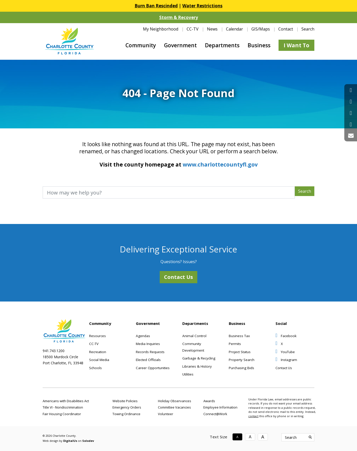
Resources (97, 336)
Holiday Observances (174, 401)
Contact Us (178, 277)
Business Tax (239, 336)
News (212, 29)
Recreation (97, 352)
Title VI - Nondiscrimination (63, 407)
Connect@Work (215, 414)
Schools (95, 368)
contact (253, 416)
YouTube (285, 352)
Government (180, 45)
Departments (222, 45)
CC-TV (193, 29)
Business (259, 45)
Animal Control (194, 336)
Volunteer (165, 414)
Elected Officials (148, 359)
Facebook (286, 336)
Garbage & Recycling (198, 358)
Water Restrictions (202, 6)
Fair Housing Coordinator (62, 414)
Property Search (241, 359)
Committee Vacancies (174, 407)
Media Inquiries (148, 343)
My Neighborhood (160, 29)
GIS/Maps (260, 29)
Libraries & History (197, 366)
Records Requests (150, 352)
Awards (209, 401)
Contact (285, 29)
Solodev (88, 441)
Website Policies (125, 401)
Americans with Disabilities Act (66, 401)
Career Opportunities (153, 368)
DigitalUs (70, 441)
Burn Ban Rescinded (156, 6)
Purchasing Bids (241, 368)
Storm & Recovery (178, 17)
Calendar (234, 29)
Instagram (286, 359)
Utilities (187, 374)
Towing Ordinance (126, 414)
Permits (235, 343)
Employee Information (220, 407)
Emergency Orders (126, 407)
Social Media (99, 359)
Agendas (143, 336)
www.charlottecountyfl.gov (220, 164)
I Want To (296, 45)
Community (140, 45)
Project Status (240, 352)
